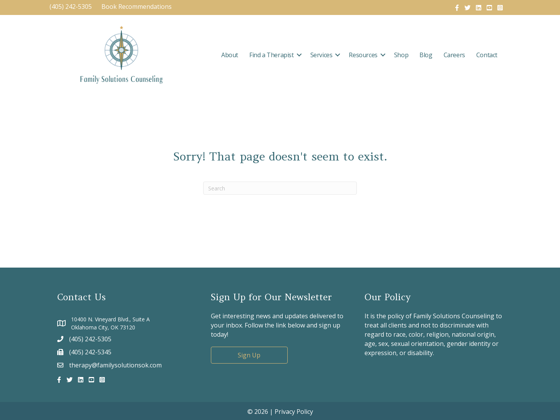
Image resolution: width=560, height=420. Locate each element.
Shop (401, 55)
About (229, 55)
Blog (425, 55)
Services (321, 55)
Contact (486, 55)
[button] (299, 54)
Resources (363, 55)
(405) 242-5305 (71, 6)
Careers (454, 55)
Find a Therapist (271, 55)
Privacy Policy (294, 411)
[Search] (280, 188)
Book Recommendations (137, 6)
